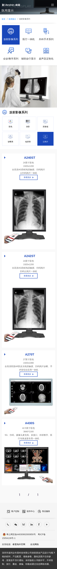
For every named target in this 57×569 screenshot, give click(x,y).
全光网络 (32, 544)
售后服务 (44, 511)
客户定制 (13, 511)
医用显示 (12, 19)
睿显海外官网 (18, 544)
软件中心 (28, 511)
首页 (3, 19)
